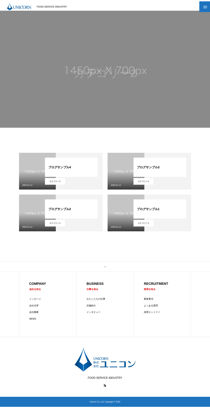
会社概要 (34, 315)
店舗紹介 (91, 308)
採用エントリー (152, 315)
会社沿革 (34, 308)
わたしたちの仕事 (96, 302)
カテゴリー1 (54, 184)
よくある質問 (151, 308)
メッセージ (35, 302)
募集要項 (148, 302)
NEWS (32, 321)
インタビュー (94, 315)
